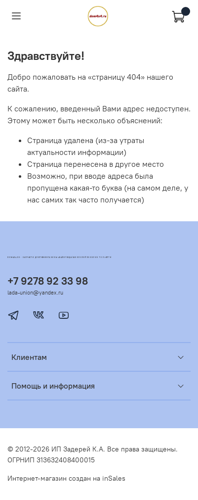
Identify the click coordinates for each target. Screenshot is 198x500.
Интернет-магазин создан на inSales (66, 478)
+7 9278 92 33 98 (47, 281)
